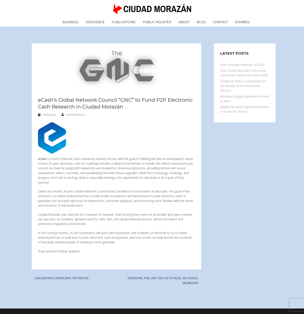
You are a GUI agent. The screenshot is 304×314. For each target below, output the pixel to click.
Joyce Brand (75, 114)
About (184, 22)
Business (70, 22)
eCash (42, 159)
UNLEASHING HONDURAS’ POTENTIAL (62, 278)
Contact (220, 22)
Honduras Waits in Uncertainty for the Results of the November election (243, 86)
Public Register (157, 22)
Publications (124, 22)
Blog (201, 22)
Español (242, 22)
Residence (95, 22)
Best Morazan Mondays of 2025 (242, 65)
